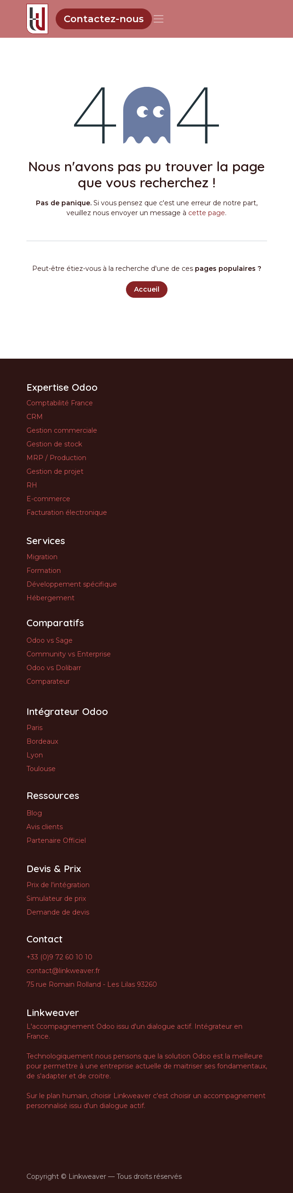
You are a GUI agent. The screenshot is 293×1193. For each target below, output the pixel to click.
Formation (43, 570)
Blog (34, 813)
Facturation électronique (66, 512)
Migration (42, 557)
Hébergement (50, 598)
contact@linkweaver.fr (63, 970)
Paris (34, 727)
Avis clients (44, 827)
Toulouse (41, 769)
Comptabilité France (59, 403)
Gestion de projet (55, 471)
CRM (34, 416)
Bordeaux (42, 741)
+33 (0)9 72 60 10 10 (59, 957)
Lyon (34, 755)
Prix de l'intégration (58, 885)
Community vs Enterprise (68, 654)
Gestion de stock (54, 444)
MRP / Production (56, 458)
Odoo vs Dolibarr (53, 668)
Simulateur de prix (56, 898)
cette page (206, 213)
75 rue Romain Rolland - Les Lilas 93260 (91, 984)
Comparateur (48, 681)
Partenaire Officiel (56, 840)
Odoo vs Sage (49, 640)
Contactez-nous (104, 19)
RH (31, 485)
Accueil (146, 289)
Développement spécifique (71, 584)
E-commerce (48, 499)
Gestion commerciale (61, 430)
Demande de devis (57, 912)
